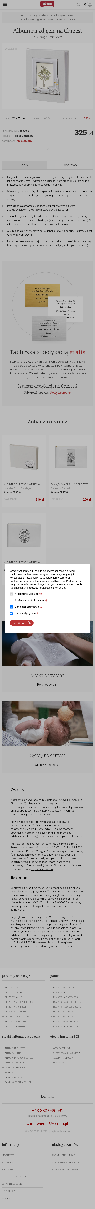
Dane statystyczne (28, 613)
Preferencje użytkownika (32, 600)
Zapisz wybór (22, 622)
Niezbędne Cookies (29, 594)
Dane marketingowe (29, 607)
